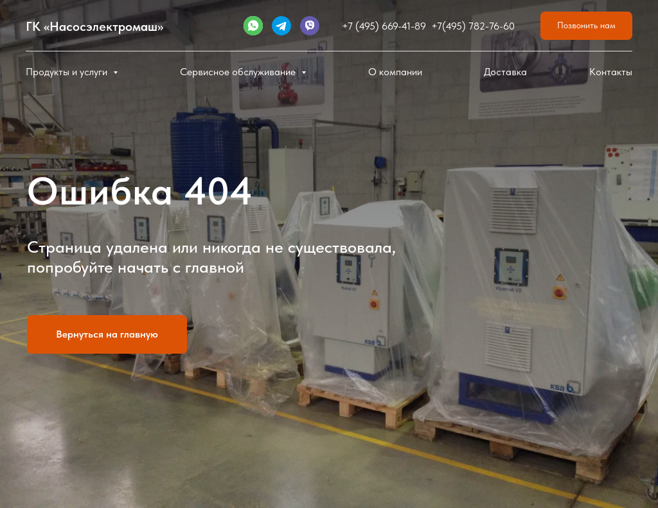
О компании (395, 72)
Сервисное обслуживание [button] (239, 72)
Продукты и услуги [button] (68, 72)
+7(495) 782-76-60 (473, 26)
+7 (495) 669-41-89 (384, 26)
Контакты (610, 72)
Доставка (505, 72)
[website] (253, 25)
